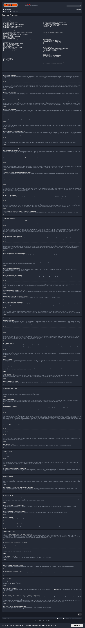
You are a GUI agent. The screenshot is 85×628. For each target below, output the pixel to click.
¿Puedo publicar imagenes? (7, 62)
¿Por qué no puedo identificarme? (8, 23)
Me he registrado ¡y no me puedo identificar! (10, 22)
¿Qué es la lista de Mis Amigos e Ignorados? (50, 35)
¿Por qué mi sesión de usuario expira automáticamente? (12, 26)
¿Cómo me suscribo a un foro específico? (50, 50)
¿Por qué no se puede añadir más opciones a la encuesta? (13, 47)
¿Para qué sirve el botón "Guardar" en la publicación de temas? (13, 53)
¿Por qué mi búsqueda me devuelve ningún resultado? (52, 41)
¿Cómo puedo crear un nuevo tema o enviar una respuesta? (13, 43)
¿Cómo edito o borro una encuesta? (9, 48)
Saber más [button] (53, 625)
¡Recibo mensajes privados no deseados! (50, 31)
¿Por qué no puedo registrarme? (8, 21)
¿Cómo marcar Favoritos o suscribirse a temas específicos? (53, 49)
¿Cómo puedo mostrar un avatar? (8, 37)
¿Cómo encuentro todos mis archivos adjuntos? (51, 56)
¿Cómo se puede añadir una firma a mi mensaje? (11, 45)
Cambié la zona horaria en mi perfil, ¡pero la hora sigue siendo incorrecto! (15, 34)
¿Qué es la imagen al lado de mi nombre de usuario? (12, 36)
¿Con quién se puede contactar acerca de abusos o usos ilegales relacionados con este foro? (58, 62)
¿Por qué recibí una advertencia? (8, 51)
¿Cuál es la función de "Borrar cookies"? (10, 27)
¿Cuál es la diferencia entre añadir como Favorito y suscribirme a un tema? (55, 48)
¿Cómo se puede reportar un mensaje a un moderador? (12, 52)
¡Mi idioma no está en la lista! (8, 35)
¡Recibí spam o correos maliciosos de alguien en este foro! (53, 32)
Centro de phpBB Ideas (55, 589)
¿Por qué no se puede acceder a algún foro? (10, 49)
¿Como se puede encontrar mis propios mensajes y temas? (53, 44)
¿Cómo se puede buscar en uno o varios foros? (51, 40)
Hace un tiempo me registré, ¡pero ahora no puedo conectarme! (13, 24)
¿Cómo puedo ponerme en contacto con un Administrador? (53, 63)
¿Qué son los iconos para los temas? (9, 68)
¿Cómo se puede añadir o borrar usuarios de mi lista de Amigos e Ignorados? (56, 36)
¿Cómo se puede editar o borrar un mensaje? (10, 44)
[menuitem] (11, 9)
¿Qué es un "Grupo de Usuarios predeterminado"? (51, 25)
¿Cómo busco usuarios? (47, 43)
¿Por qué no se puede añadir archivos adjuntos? (11, 50)
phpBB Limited (46, 582)
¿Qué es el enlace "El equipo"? (48, 26)
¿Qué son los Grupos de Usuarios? (49, 21)
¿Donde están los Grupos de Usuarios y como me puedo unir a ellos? (54, 22)
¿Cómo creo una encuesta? (7, 46)
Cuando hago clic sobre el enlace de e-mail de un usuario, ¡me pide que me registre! (17, 39)
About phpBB (11, 583)
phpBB (50, 182)
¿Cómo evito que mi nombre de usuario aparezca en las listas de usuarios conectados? (17, 32)
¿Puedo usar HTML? (6, 60)
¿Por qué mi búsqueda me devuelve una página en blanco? (53, 42)
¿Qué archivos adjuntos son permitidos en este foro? (52, 55)
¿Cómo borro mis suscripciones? (48, 51)
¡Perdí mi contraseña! (6, 25)
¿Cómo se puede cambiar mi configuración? (10, 31)
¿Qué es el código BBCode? (8, 59)
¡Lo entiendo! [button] (77, 625)
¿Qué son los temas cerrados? (8, 67)
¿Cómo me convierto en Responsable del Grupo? (51, 23)
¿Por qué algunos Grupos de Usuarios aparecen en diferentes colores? (55, 24)
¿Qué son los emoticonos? (7, 61)
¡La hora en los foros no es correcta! (9, 33)
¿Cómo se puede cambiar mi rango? (9, 38)
